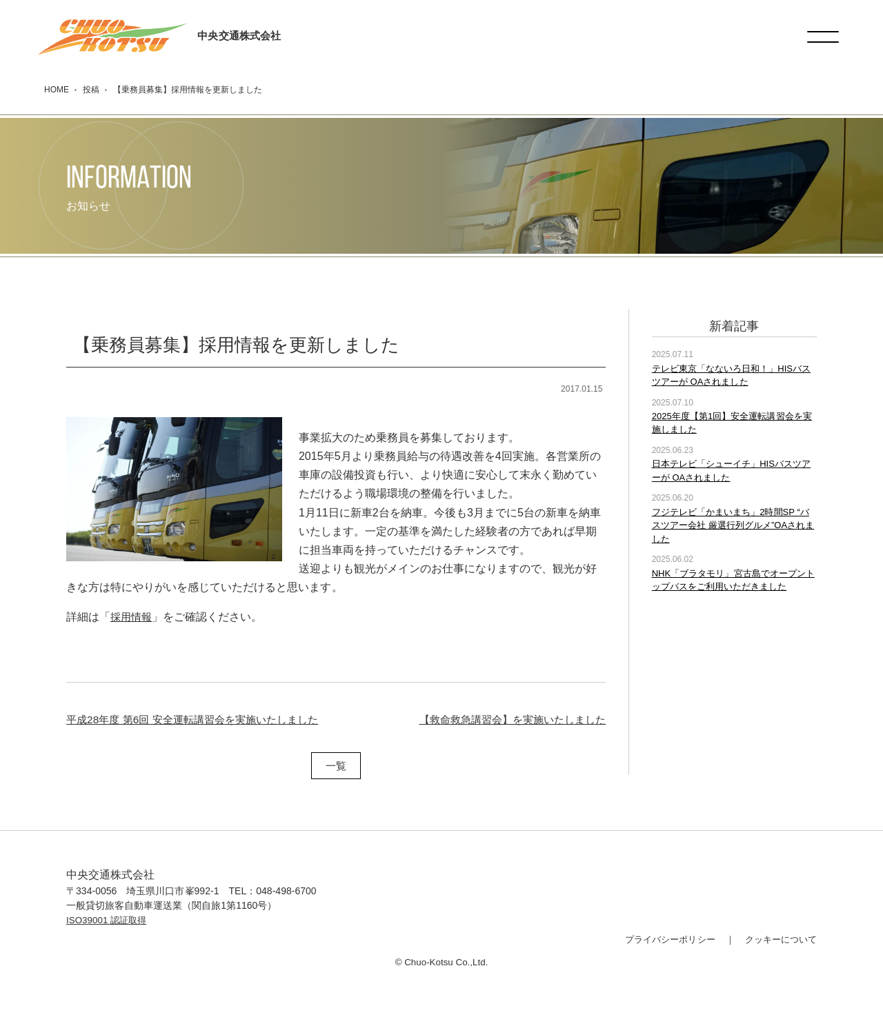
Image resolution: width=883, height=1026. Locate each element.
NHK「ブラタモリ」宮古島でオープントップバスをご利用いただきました (733, 579)
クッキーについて (778, 939)
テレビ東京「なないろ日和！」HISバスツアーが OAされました (731, 375)
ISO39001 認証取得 (108, 919)
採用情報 (132, 617)
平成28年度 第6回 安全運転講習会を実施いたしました (200, 719)
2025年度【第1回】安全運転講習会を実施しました (731, 423)
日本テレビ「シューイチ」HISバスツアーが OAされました (731, 471)
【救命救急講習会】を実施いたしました (506, 719)
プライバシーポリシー (661, 939)
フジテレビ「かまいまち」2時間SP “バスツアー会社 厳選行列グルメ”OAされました (733, 525)
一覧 (336, 766)
